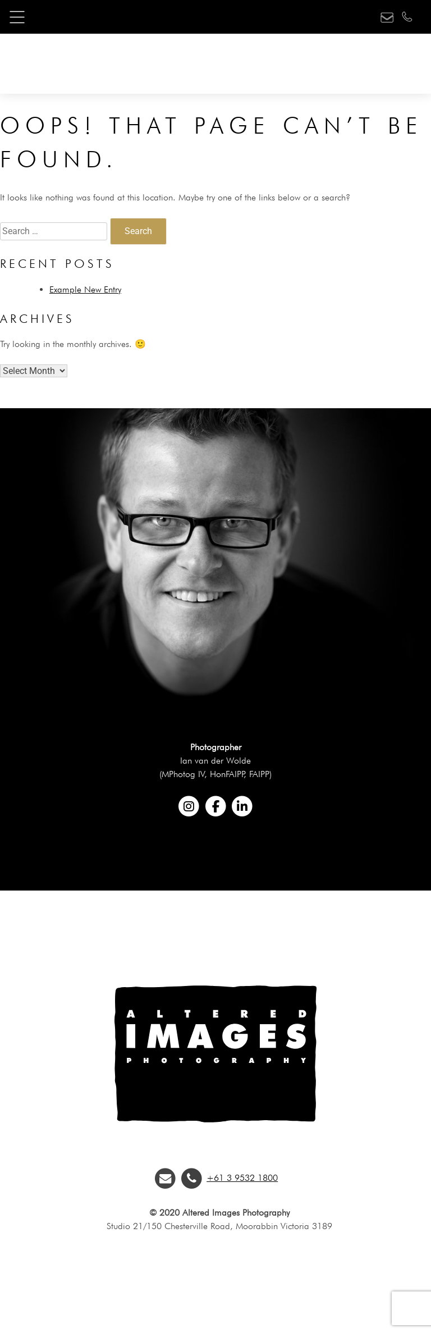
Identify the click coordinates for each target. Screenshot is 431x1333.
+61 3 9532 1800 (242, 1177)
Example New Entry (85, 289)
